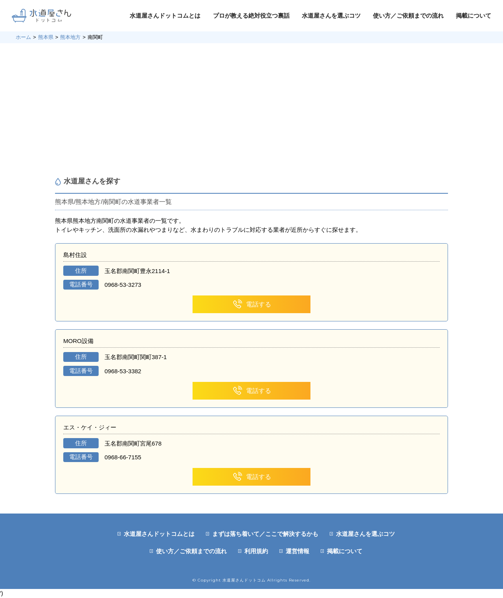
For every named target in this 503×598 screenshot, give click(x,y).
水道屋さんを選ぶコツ (331, 15)
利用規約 (256, 551)
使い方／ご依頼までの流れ (408, 15)
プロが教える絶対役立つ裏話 (251, 15)
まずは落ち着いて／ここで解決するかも (265, 533)
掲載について (473, 15)
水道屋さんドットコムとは (165, 15)
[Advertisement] (251, 110)
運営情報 (297, 551)
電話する (251, 304)
